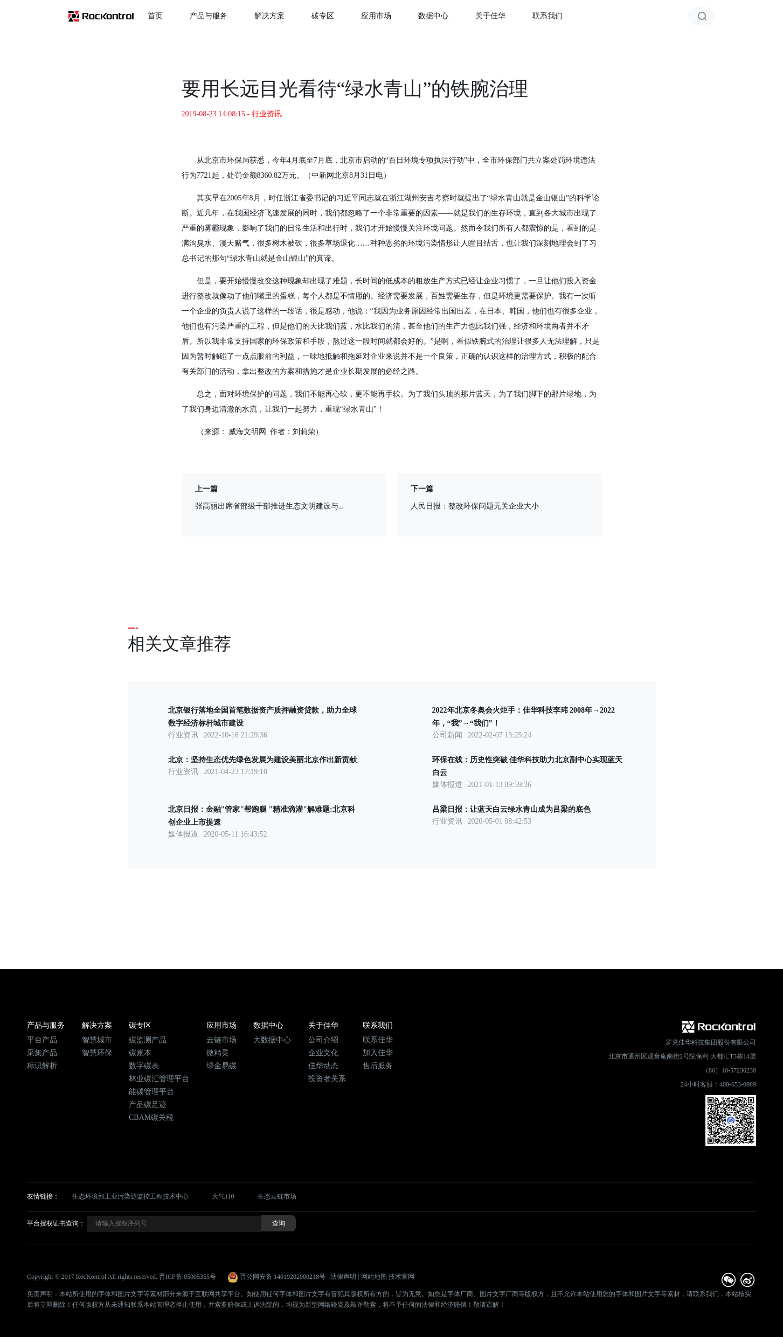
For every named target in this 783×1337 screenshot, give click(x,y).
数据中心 (433, 16)
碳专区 (322, 16)
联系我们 (547, 16)
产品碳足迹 (148, 1105)
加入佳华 (378, 1053)
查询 (278, 1223)
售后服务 (378, 1066)
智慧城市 (97, 1040)
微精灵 (217, 1053)
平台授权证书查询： (56, 1223)
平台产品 (42, 1040)
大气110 (223, 1196)
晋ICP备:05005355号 (187, 1276)
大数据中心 (272, 1040)
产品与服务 (208, 16)
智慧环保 (97, 1053)
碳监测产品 (148, 1040)
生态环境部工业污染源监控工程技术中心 (130, 1196)
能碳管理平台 (151, 1092)
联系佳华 (378, 1040)
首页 (155, 16)
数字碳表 (144, 1066)
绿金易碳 (221, 1066)
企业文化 (323, 1053)
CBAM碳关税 (151, 1117)
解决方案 (269, 16)
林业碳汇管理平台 (159, 1079)
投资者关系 (327, 1079)
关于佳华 (490, 16)
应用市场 (376, 16)
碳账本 (140, 1053)
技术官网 (401, 1276)
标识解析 (42, 1066)
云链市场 (221, 1040)
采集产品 (42, 1053)
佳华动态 (323, 1066)
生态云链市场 (277, 1196)
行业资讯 (267, 114)
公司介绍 (323, 1040)
